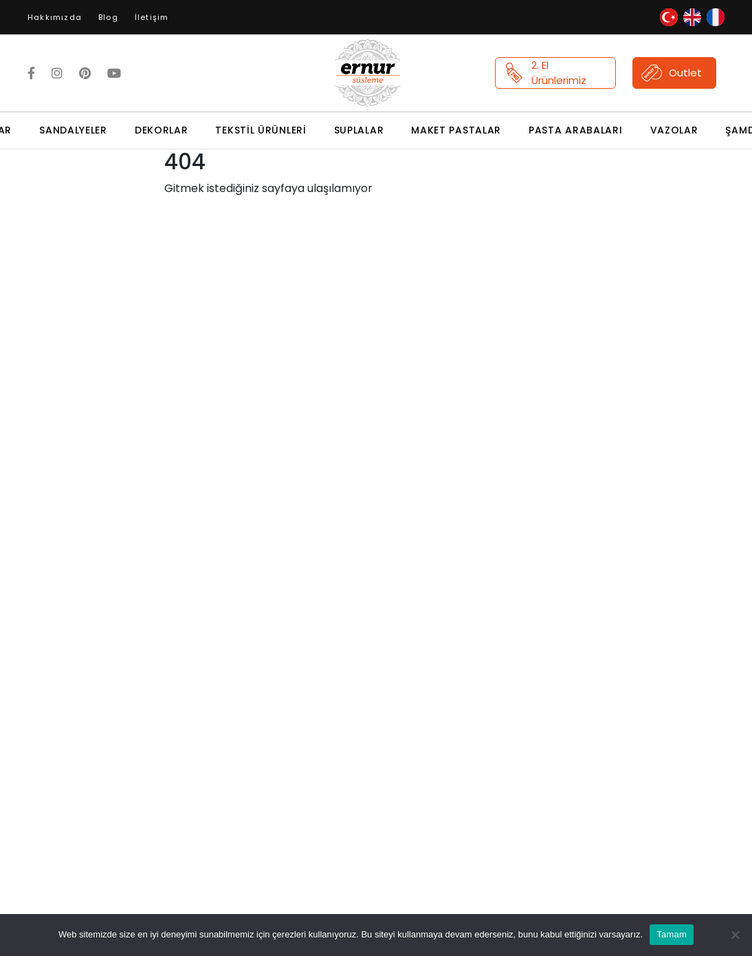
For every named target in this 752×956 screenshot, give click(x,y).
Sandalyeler (73, 130)
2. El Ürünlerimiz (545, 73)
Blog (108, 17)
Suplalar (359, 130)
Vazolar (674, 130)
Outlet (671, 73)
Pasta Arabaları (576, 130)
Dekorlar (161, 130)
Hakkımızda (54, 17)
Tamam (671, 934)
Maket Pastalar (456, 130)
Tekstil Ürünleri (260, 130)
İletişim (152, 17)
